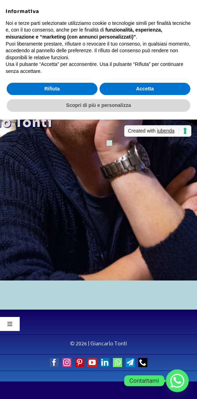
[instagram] (66, 362)
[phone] (142, 362)
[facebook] (54, 362)
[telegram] (130, 362)
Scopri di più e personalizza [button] (98, 105)
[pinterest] (79, 362)
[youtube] (92, 362)
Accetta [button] (145, 89)
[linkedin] (104, 362)
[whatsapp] (117, 362)
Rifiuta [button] (52, 89)
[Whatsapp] (177, 380)
